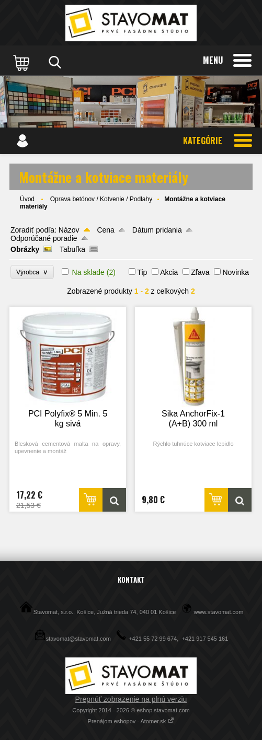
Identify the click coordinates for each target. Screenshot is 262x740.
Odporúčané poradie (43, 238)
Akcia (169, 272)
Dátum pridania (157, 230)
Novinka (235, 272)
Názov (69, 230)
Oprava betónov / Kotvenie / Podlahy (101, 199)
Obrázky (24, 249)
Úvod (27, 199)
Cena (105, 230)
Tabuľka (72, 249)
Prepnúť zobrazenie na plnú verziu (131, 699)
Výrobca (32, 272)
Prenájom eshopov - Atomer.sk (131, 721)
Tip (142, 272)
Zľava (200, 272)
